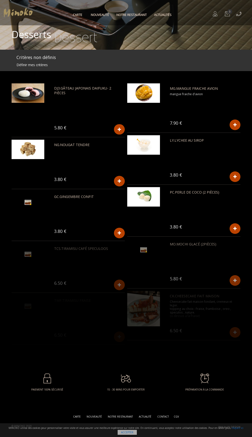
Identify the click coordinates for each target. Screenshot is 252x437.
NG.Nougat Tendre (72, 144)
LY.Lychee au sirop (187, 140)
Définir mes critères (32, 64)
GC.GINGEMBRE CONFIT (74, 196)
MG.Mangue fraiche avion (194, 88)
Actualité (145, 416)
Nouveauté (100, 15)
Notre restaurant (131, 15)
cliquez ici (237, 428)
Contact (163, 416)
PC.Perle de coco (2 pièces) (194, 192)
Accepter (127, 432)
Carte (77, 15)
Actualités (163, 15)
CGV (176, 416)
